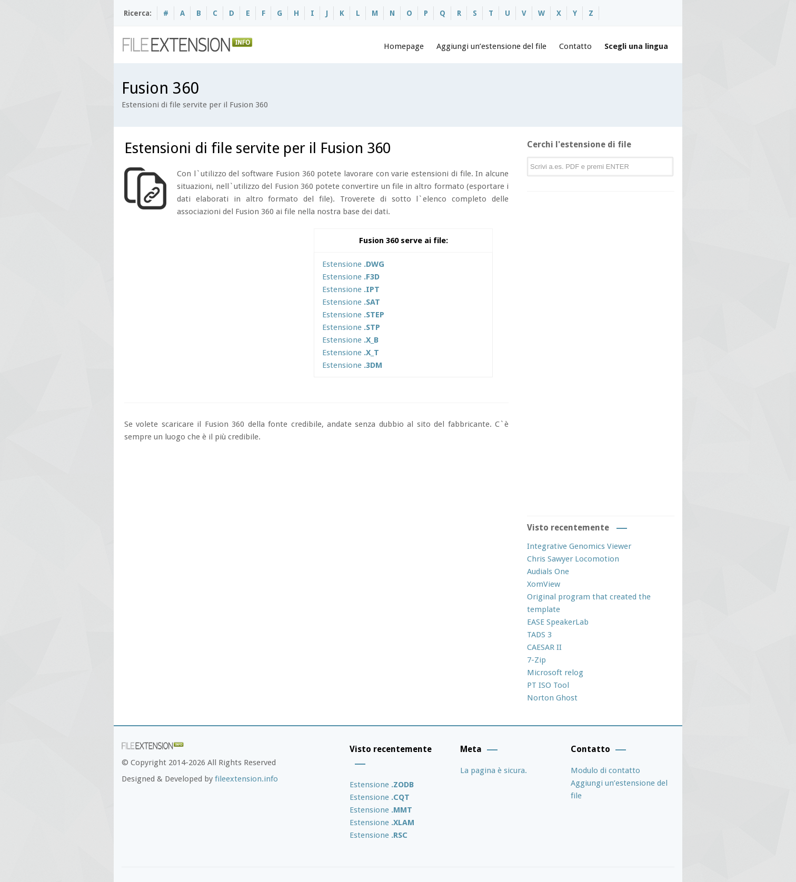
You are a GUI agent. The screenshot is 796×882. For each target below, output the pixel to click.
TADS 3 (539, 634)
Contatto (575, 46)
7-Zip (536, 660)
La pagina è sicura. (493, 770)
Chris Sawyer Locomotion (573, 559)
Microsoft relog (555, 672)
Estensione (353, 264)
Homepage (404, 46)
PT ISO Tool (548, 685)
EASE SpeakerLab (558, 622)
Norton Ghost (552, 698)
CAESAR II (544, 647)
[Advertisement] (212, 302)
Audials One (548, 571)
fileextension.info (246, 779)
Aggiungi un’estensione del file (491, 46)
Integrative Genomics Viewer (579, 546)
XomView (543, 584)
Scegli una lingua (636, 46)
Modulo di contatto (605, 770)
